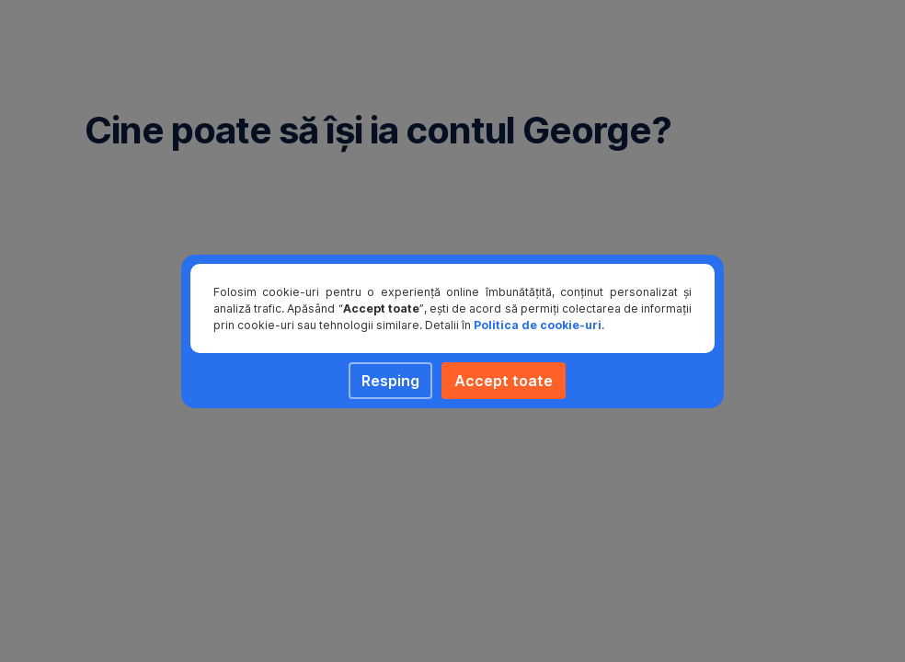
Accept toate (503, 380)
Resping (390, 380)
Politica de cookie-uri (537, 325)
